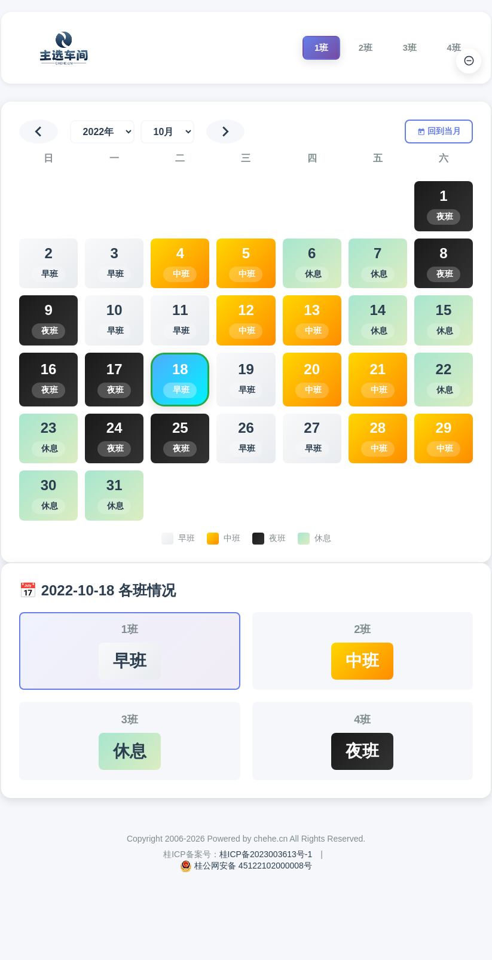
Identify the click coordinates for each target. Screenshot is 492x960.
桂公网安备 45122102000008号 (253, 934)
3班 (397, 47)
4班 (449, 47)
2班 (345, 47)
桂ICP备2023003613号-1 (266, 923)
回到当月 (437, 132)
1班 (293, 47)
